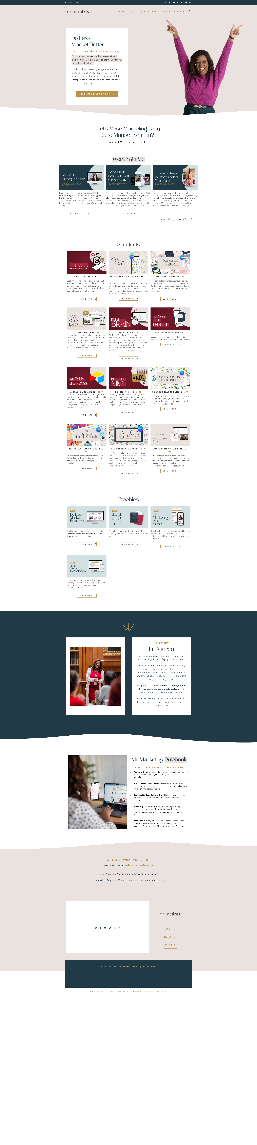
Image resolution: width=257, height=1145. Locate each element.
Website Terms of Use (143, 991)
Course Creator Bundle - (170, 392)
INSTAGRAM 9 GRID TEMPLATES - (128, 278)
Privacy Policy (161, 991)
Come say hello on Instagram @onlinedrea (128, 966)
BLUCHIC (128, 991)
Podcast (165, 12)
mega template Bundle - (128, 448)
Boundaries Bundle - (170, 276)
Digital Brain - (128, 332)
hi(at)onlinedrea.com (141, 866)
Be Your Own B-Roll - (170, 332)
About (133, 12)
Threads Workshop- (87, 276)
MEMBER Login (71, 2)
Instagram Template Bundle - (86, 450)
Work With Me (148, 12)
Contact (179, 12)
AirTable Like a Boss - (86, 392)
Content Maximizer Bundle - (170, 450)
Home (122, 12)
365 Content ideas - (86, 332)
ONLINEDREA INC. (107, 991)
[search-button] (189, 11)
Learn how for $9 (130, 881)
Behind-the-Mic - (128, 392)
